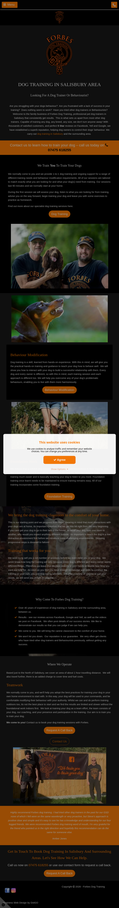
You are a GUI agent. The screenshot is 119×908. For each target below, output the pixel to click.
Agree (59, 460)
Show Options (59, 469)
